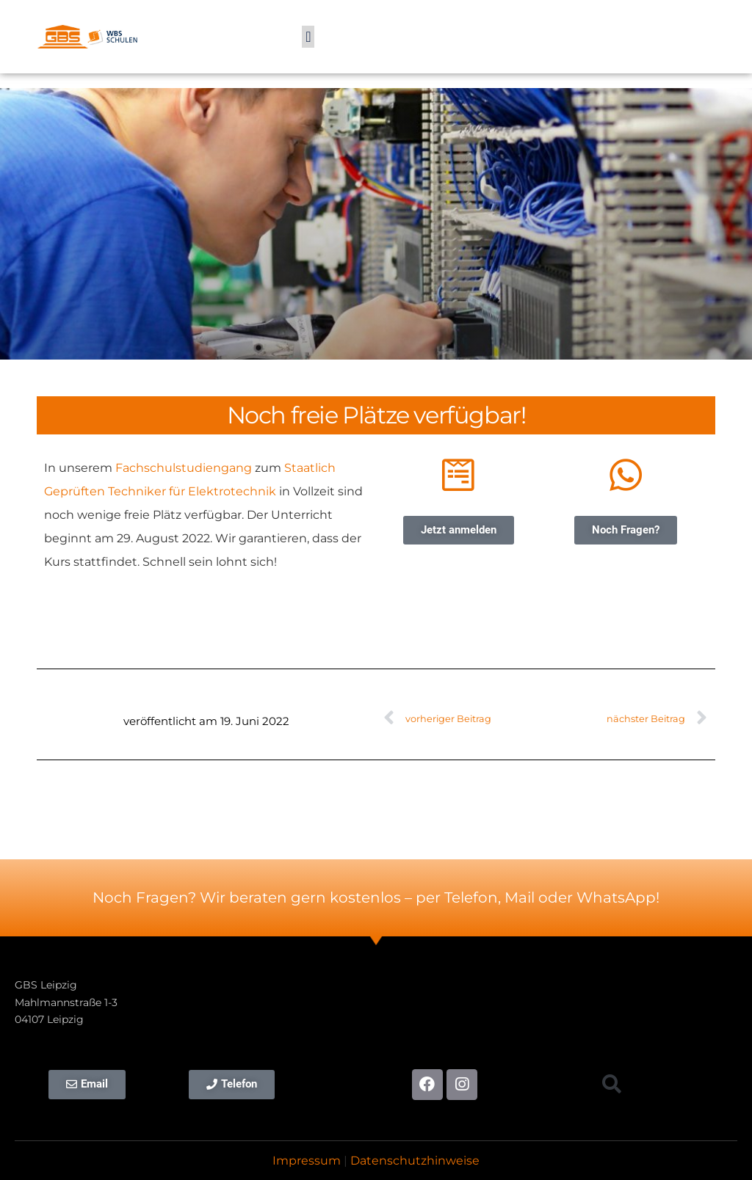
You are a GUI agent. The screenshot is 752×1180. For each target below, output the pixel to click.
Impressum (306, 1161)
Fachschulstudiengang (183, 468)
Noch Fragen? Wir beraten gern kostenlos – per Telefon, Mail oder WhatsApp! (376, 897)
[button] (308, 37)
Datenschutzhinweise (415, 1161)
